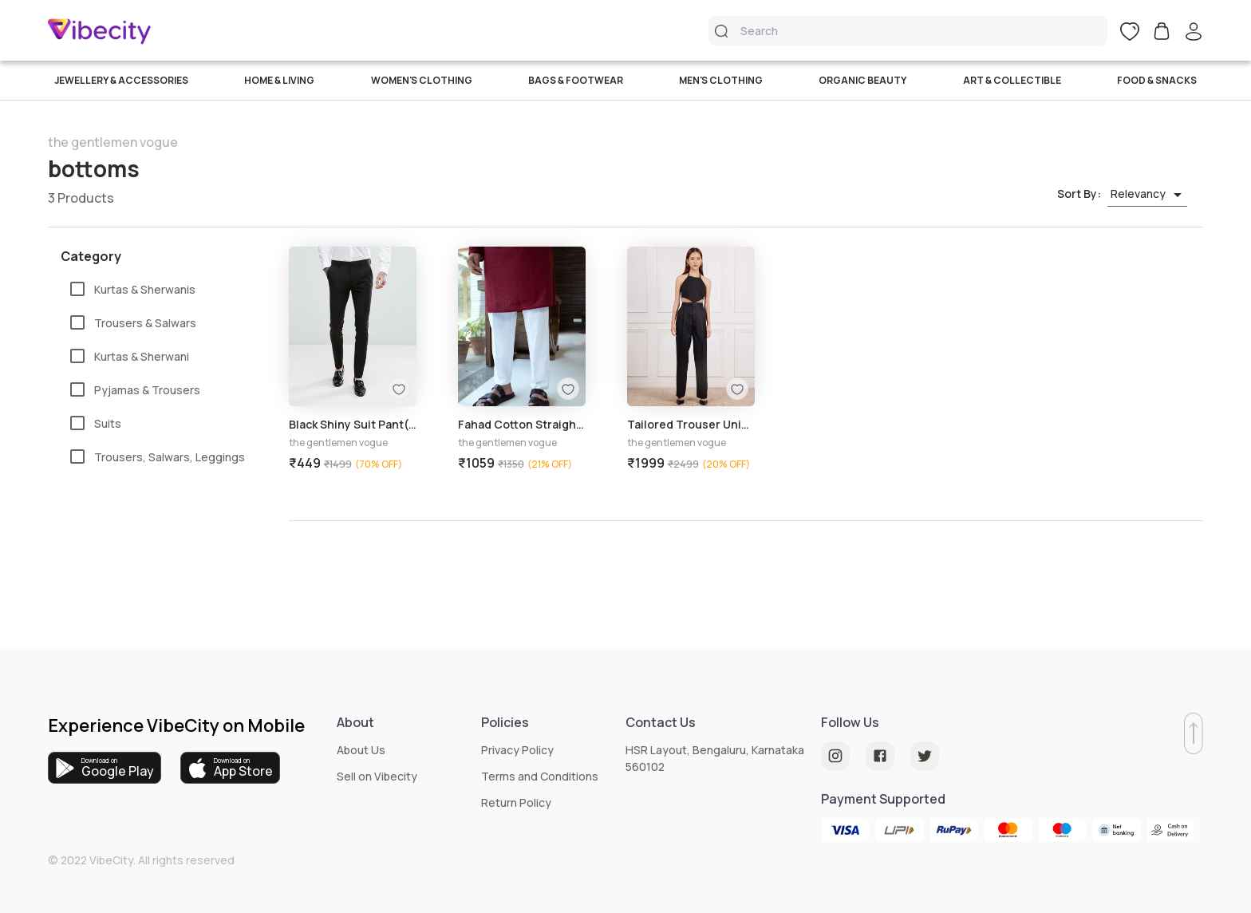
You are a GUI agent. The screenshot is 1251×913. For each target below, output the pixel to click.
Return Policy (516, 802)
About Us (361, 749)
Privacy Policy (517, 749)
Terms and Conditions (539, 776)
